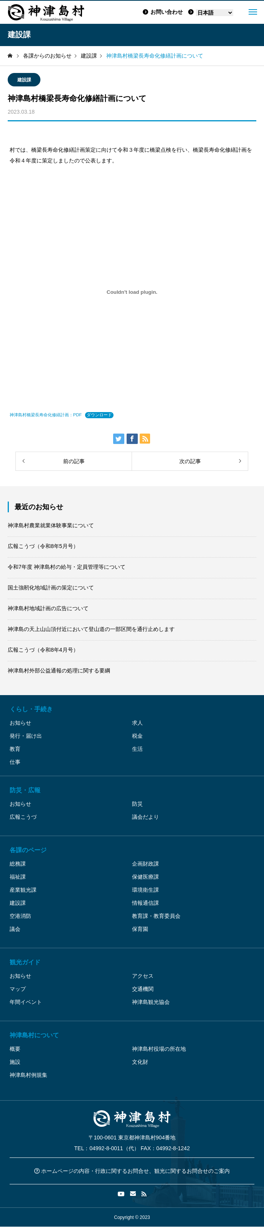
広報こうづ (23, 817)
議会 (15, 929)
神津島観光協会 (151, 1002)
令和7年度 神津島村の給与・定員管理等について (66, 567)
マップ (18, 989)
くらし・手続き (31, 709)
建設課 (24, 80)
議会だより (145, 817)
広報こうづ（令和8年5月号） (43, 546)
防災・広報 (25, 790)
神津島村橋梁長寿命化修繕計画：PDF (46, 414)
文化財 (140, 1062)
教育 (15, 749)
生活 (137, 749)
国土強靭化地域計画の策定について (51, 588)
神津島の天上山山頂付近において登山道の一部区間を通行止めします (91, 629)
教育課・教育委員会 (156, 916)
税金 (137, 736)
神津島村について (34, 1035)
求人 (137, 723)
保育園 (140, 929)
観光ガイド (25, 962)
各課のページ (28, 850)
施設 (15, 1062)
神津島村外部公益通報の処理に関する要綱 (59, 670)
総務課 (18, 864)
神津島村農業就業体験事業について (51, 525)
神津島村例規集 (28, 1075)
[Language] (214, 12)
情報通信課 (145, 903)
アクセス (143, 976)
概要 (15, 1049)
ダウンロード (99, 414)
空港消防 (20, 916)
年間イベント (26, 1002)
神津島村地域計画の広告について (48, 608)
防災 (137, 804)
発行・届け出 (26, 736)
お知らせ (20, 723)
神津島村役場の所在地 (159, 1049)
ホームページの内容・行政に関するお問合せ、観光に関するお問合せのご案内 (132, 1171)
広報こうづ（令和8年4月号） (43, 650)
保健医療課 (145, 877)
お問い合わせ (163, 12)
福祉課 (18, 877)
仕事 (15, 762)
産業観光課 (23, 890)
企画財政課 (145, 864)
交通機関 (143, 989)
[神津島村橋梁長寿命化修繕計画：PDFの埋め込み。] (132, 292)
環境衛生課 (145, 890)
